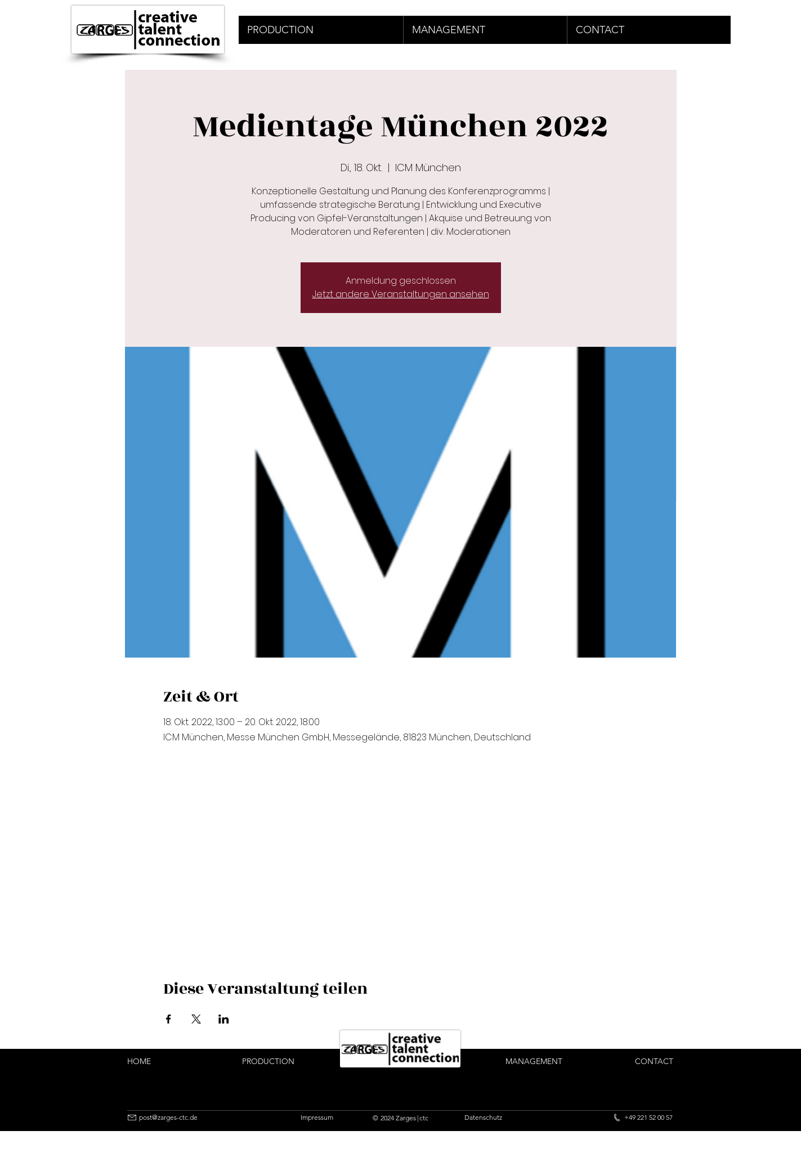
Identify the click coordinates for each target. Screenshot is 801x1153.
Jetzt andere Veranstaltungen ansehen (400, 294)
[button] (321, 30)
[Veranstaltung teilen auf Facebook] (168, 1019)
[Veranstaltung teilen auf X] (196, 1019)
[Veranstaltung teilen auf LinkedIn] (223, 1019)
